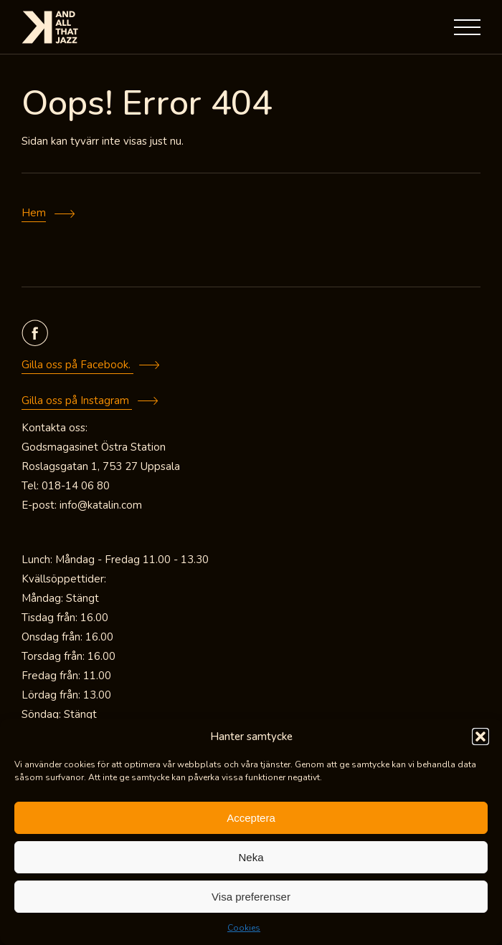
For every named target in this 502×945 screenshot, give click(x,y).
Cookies (243, 928)
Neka (250, 857)
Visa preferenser (251, 897)
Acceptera (251, 818)
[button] (480, 736)
